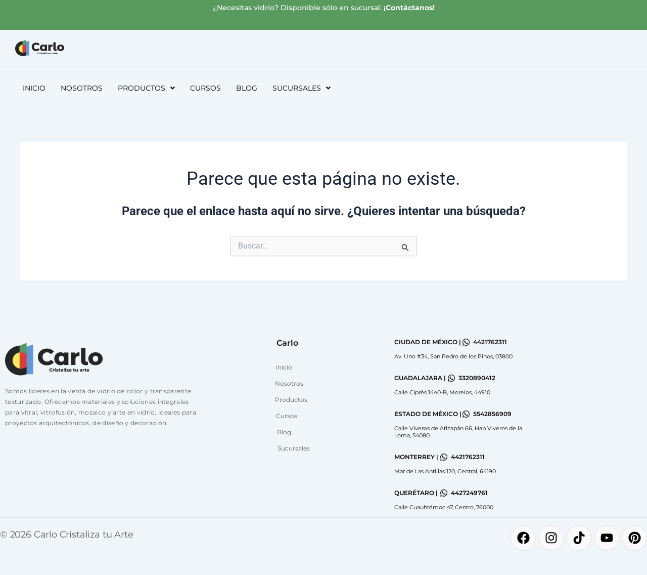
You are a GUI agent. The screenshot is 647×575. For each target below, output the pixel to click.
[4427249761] (444, 493)
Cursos (205, 88)
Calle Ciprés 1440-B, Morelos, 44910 (442, 392)
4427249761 (469, 493)
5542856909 (492, 414)
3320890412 (476, 378)
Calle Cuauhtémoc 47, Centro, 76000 (443, 507)
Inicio (34, 88)
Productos (291, 399)
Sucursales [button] (301, 88)
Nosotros (82, 88)
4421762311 (490, 342)
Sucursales (294, 448)
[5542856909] (466, 414)
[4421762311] (466, 342)
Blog (246, 88)
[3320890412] (451, 378)
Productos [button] (146, 88)
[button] (146, 88)
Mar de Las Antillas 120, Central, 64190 (445, 471)
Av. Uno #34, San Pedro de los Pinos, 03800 (453, 356)
